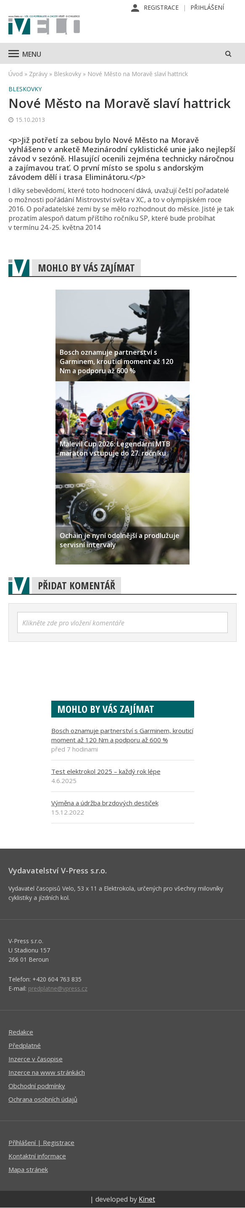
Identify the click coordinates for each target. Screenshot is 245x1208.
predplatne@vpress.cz (57, 988)
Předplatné (24, 1045)
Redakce (20, 1032)
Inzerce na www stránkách (46, 1072)
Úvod (15, 74)
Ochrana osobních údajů (42, 1099)
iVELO (44, 25)
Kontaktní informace (37, 1156)
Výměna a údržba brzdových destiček (104, 803)
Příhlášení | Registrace (41, 1142)
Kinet (147, 1199)
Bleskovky (67, 74)
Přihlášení (207, 7)
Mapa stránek (28, 1169)
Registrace (161, 7)
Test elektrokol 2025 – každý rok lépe (106, 771)
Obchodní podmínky (36, 1085)
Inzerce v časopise (35, 1059)
